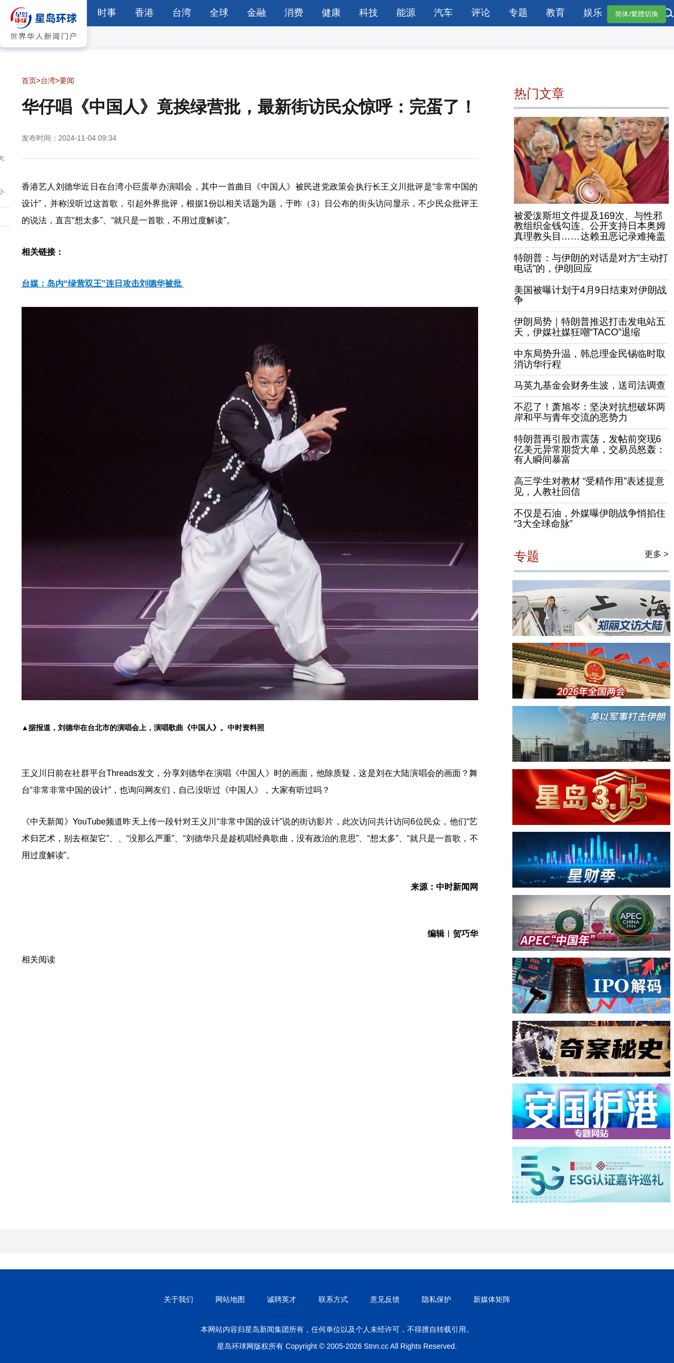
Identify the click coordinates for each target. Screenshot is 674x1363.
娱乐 (592, 12)
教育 (555, 12)
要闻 (67, 80)
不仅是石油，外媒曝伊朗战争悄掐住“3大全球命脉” (590, 518)
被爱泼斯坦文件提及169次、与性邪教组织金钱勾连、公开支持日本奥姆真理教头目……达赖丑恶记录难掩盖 (590, 226)
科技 (368, 12)
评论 (480, 12)
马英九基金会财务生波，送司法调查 (590, 385)
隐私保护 (436, 1299)
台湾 (181, 12)
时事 (106, 12)
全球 (219, 12)
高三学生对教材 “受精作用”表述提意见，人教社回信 (589, 486)
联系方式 (333, 1299)
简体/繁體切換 (636, 14)
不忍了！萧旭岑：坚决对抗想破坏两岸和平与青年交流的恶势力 (590, 412)
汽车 (443, 12)
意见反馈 (385, 1299)
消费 (293, 12)
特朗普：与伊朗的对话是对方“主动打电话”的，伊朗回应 (591, 263)
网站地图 (230, 1299)
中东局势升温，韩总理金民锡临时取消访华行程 (590, 359)
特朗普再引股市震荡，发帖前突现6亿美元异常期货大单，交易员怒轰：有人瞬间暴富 (590, 449)
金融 (256, 12)
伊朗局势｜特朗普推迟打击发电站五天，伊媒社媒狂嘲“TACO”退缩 (590, 326)
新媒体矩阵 (491, 1299)
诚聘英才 (281, 1299)
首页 (29, 80)
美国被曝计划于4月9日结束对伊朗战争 (590, 295)
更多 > (657, 554)
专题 (518, 12)
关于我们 (178, 1299)
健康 (331, 12)
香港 (144, 12)
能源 (406, 12)
